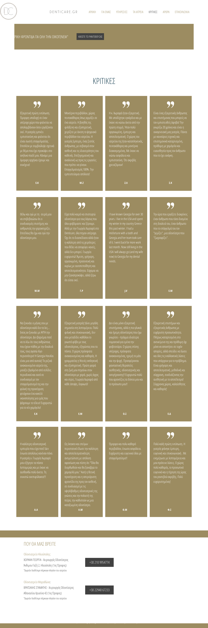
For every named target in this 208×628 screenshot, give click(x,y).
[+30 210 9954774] (99, 562)
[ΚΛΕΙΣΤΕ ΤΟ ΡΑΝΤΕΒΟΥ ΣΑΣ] (90, 36)
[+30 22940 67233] (99, 589)
